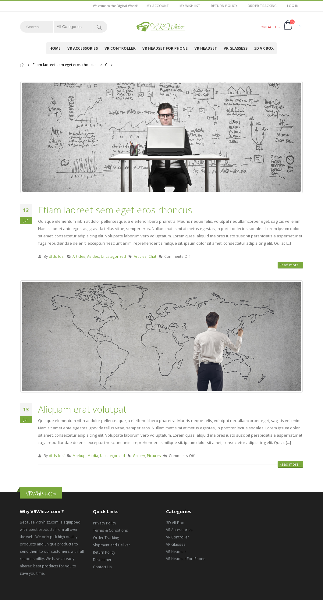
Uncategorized (113, 256)
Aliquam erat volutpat (82, 409)
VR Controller (120, 48)
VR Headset (205, 48)
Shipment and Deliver (111, 545)
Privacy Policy (104, 523)
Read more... (290, 265)
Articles (79, 256)
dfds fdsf (57, 256)
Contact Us (102, 567)
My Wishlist (190, 6)
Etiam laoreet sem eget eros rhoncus (115, 210)
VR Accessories (82, 48)
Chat (152, 256)
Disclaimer (102, 559)
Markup (79, 455)
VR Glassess (235, 48)
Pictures (154, 455)
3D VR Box (264, 48)
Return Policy (224, 6)
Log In (293, 6)
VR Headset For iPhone (185, 558)
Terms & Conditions (110, 530)
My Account (158, 6)
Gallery (139, 455)
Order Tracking (262, 6)
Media (92, 455)
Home (55, 48)
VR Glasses (176, 544)
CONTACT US (269, 27)
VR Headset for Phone (165, 48)
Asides (93, 256)
